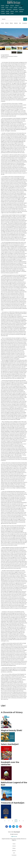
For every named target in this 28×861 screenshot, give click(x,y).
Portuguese (9, 9)
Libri (20, 23)
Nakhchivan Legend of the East (14, 783)
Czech (11, 7)
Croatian (3, 13)
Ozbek (12, 13)
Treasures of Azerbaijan (12, 803)
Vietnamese (21, 9)
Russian (7, 5)
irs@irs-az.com (14, 836)
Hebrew (12, 11)
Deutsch (17, 5)
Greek (17, 11)
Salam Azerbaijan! (10, 744)
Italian (21, 5)
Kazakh (7, 11)
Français (12, 5)
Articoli (6, 23)
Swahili (7, 13)
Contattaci (24, 23)
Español (15, 7)
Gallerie (16, 23)
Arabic (7, 7)
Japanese (3, 9)
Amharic (3, 11)
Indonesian (15, 9)
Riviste (11, 23)
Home (2, 23)
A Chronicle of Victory (12, 712)
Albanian (21, 11)
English (2, 5)
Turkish (2, 7)
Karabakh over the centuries (10, 763)
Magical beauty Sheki (11, 730)
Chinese (20, 7)
